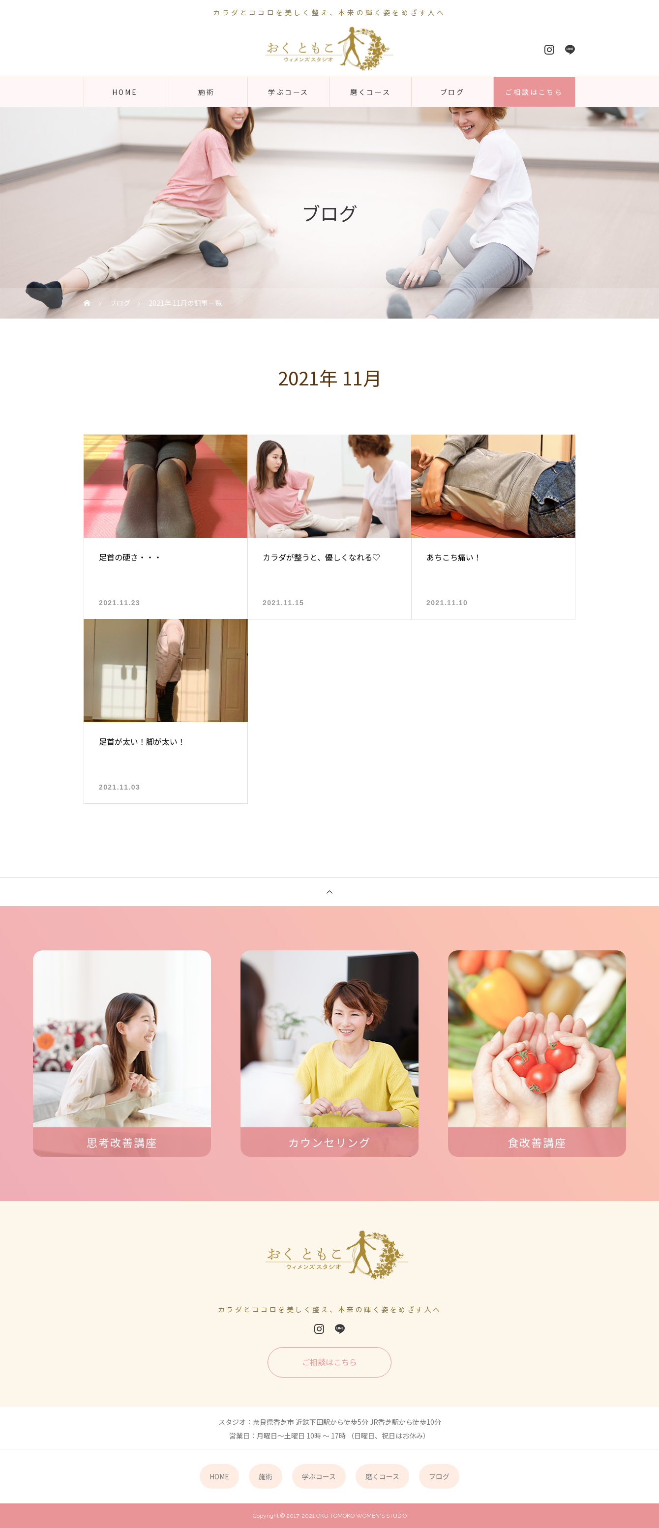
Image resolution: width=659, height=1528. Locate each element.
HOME (124, 92)
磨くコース (370, 92)
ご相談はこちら (534, 92)
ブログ (452, 92)
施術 (206, 92)
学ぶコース (288, 92)
